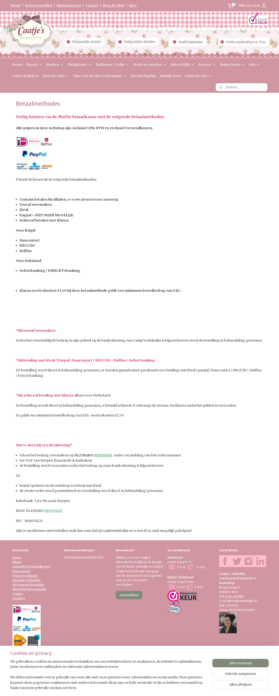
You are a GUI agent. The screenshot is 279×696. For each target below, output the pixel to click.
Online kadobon (25, 76)
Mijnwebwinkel (195, 687)
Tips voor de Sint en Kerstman (100, 76)
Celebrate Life (198, 76)
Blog (133, 5)
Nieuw (15, 5)
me (19, 557)
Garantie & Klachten (26, 580)
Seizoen (207, 64)
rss (135, 687)
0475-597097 (234, 596)
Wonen (34, 64)
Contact (91, 5)
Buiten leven (232, 64)
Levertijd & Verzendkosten (31, 566)
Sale (254, 64)
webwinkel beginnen (153, 687)
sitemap (125, 687)
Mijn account (252, 5)
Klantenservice (69, 5)
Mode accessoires (150, 64)
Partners (18, 598)
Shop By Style (114, 5)
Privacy (17, 575)
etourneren (22, 571)
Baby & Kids (182, 64)
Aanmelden (129, 595)
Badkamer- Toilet (112, 64)
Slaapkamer (79, 64)
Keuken (55, 64)
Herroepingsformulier (28, 584)
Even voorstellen (38, 5)
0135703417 (103, 455)
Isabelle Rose (170, 76)
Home (17, 64)
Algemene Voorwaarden (29, 589)
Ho (14, 557)
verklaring (30, 575)
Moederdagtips (143, 76)
